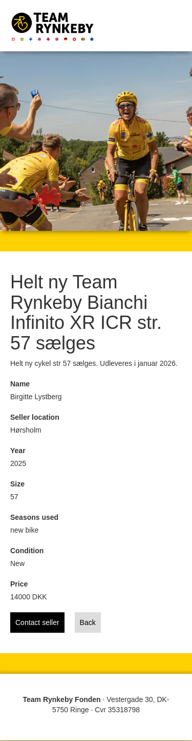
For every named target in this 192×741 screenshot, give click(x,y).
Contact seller (37, 622)
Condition (27, 551)
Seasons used (34, 517)
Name (20, 384)
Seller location (34, 417)
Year (18, 450)
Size (17, 484)
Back (88, 622)
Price (19, 584)
